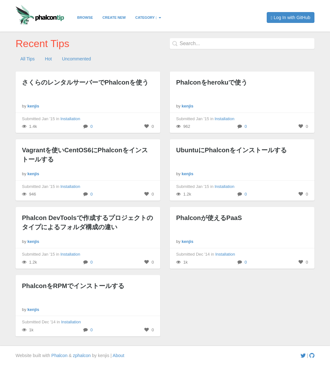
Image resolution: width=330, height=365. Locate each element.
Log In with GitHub (290, 17)
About (118, 355)
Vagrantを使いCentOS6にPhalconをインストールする (85, 155)
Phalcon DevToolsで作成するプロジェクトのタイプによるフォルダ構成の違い (87, 222)
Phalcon (60, 355)
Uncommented (76, 58)
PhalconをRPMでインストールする (73, 285)
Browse (85, 17)
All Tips (27, 58)
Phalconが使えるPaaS (209, 217)
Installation (70, 118)
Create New (114, 17)
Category (148, 18)
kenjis (33, 106)
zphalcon (82, 355)
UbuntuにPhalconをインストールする (231, 150)
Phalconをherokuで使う (211, 82)
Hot (48, 58)
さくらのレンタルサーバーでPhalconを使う (85, 82)
